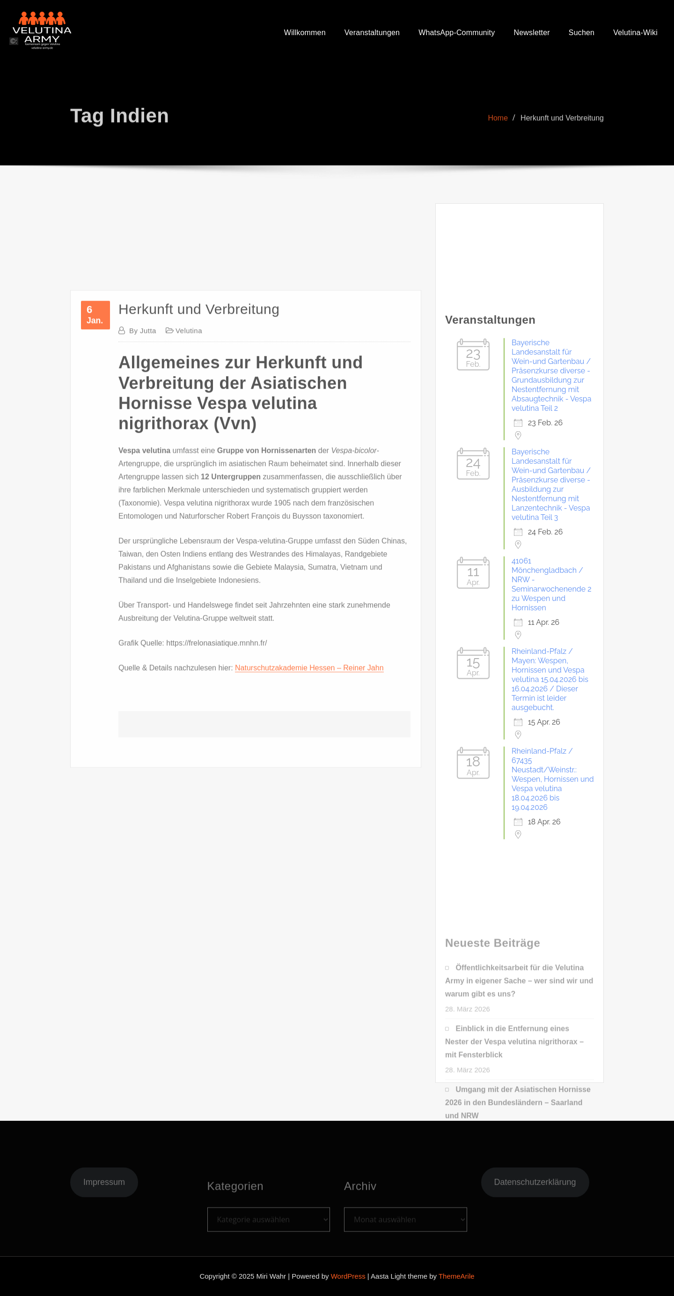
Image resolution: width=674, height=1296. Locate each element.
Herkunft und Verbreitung (562, 137)
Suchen (581, 35)
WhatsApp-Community (456, 35)
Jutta (142, 676)
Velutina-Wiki (635, 35)
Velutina (189, 676)
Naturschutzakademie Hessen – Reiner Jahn (309, 1013)
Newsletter (531, 35)
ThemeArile (457, 1276)
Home (498, 137)
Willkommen (305, 35)
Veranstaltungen (372, 35)
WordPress (348, 1276)
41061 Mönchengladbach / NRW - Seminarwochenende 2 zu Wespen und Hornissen (552, 964)
